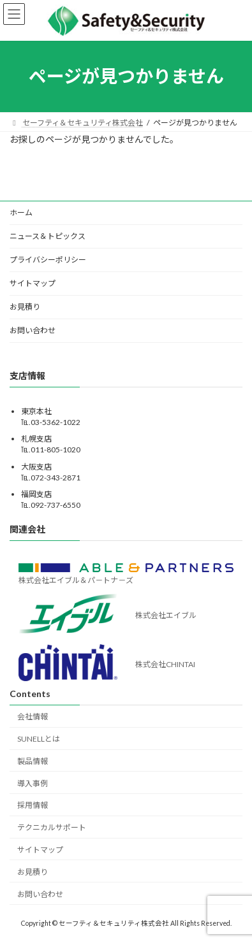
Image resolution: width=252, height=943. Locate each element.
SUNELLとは (38, 739)
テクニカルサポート (51, 827)
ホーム (21, 212)
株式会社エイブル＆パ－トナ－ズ (76, 580)
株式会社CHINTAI (165, 664)
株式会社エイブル (165, 615)
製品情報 (32, 761)
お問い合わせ (33, 330)
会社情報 (32, 716)
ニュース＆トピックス (47, 236)
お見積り (25, 307)
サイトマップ (33, 283)
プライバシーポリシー (48, 259)
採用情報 (32, 805)
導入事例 (32, 783)
